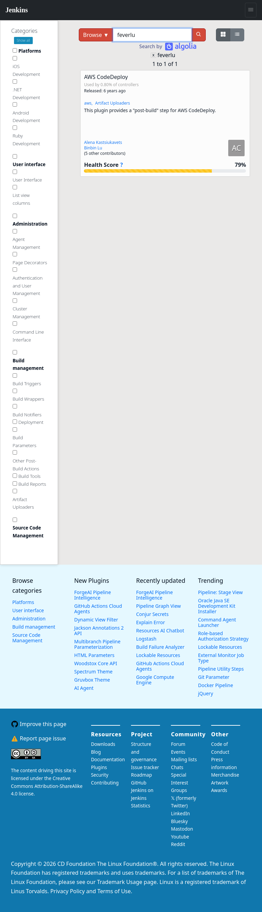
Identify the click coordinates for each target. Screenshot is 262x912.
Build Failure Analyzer (160, 647)
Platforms (23, 602)
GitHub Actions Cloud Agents (98, 609)
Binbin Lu (93, 148)
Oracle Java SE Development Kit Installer (216, 606)
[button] (165, 123)
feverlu (166, 55)
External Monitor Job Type (221, 658)
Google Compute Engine (155, 680)
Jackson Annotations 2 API (99, 630)
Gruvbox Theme (92, 679)
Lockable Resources (158, 655)
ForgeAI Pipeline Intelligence (92, 595)
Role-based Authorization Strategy (223, 636)
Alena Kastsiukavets (103, 142)
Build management (33, 626)
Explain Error (150, 622)
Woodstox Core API (95, 663)
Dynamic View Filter (96, 619)
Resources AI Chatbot (160, 630)
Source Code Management (27, 638)
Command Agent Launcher (217, 622)
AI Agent (84, 688)
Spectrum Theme (93, 671)
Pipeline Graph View (158, 606)
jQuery (205, 693)
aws (87, 103)
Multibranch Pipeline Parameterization (97, 644)
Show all (23, 40)
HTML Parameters (94, 655)
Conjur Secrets (152, 614)
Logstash (146, 638)
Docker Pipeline (215, 685)
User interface (28, 610)
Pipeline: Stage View (220, 592)
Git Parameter (214, 677)
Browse (96, 35)
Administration (28, 618)
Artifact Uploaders (112, 103)
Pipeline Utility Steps (221, 669)
